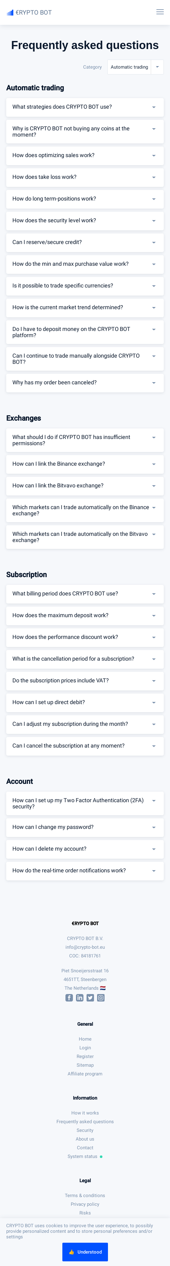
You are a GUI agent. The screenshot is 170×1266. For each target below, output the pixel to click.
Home (85, 1039)
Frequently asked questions (85, 1121)
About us (85, 1139)
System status (85, 1156)
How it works (85, 1113)
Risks (85, 1213)
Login (85, 1048)
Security (85, 1130)
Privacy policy (85, 1204)
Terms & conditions (85, 1195)
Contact (85, 1148)
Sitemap (85, 1065)
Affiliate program (85, 1074)
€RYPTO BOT (85, 923)
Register (85, 1056)
